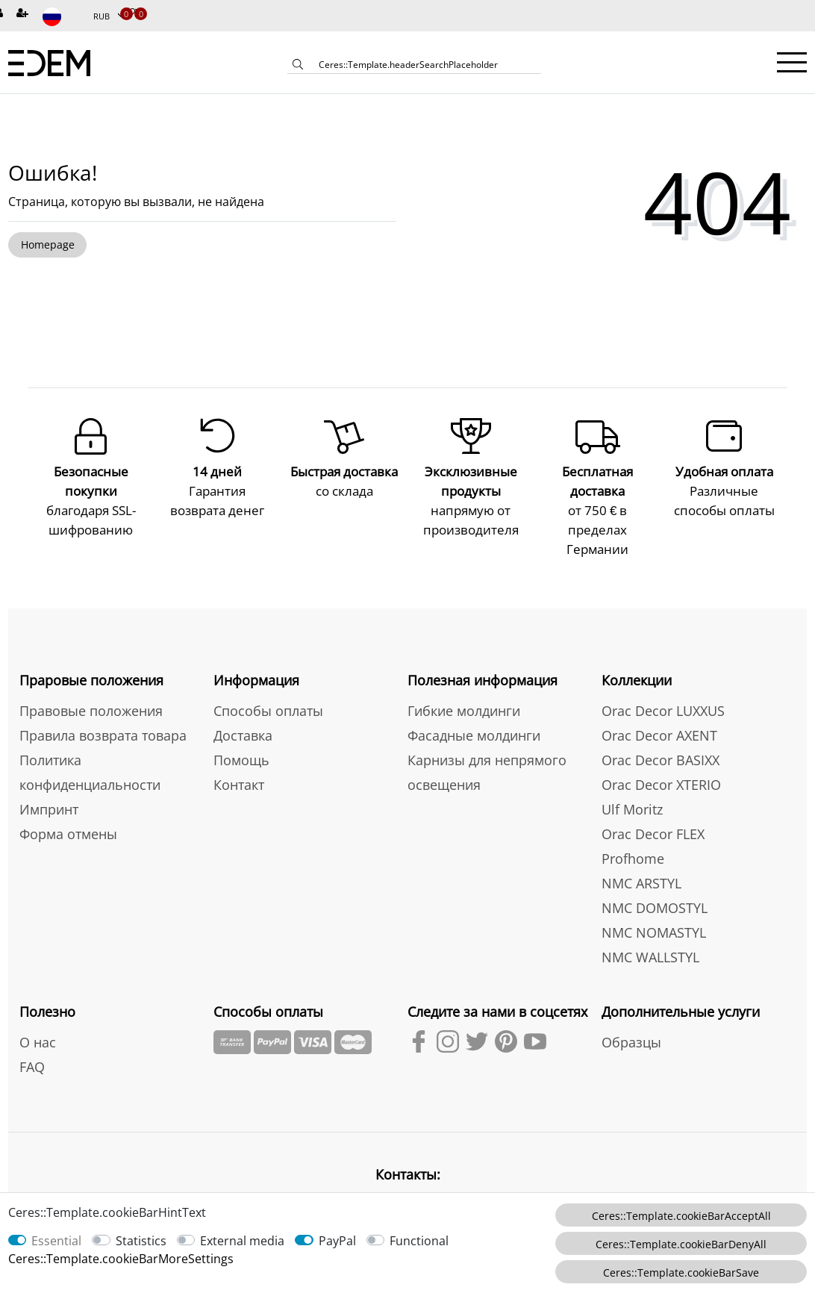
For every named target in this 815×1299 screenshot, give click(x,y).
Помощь (241, 741)
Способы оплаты (268, 691)
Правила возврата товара (103, 716)
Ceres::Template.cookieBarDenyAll (681, 1244)
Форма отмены (68, 814)
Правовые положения (91, 691)
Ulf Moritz (632, 790)
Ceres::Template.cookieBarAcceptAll (681, 1216)
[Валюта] (109, 16)
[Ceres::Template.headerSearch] (297, 65)
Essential (56, 1241)
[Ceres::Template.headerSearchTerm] (424, 64)
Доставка (242, 716)
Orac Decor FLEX (653, 814)
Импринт (48, 790)
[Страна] (62, 16)
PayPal (337, 1241)
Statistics (141, 1241)
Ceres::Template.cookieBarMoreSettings (121, 1258)
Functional (419, 1241)
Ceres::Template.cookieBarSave (681, 1272)
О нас (37, 1023)
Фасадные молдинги (474, 716)
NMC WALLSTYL (650, 938)
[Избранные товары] (130, 13)
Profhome (633, 839)
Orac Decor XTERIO (661, 765)
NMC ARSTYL (641, 864)
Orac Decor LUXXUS (663, 691)
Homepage (48, 244)
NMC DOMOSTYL (655, 888)
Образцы (631, 1023)
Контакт (238, 765)
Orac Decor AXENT (659, 716)
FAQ (32, 1047)
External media (242, 1241)
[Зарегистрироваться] (23, 13)
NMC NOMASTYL (654, 913)
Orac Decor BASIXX (660, 741)
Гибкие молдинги (464, 691)
